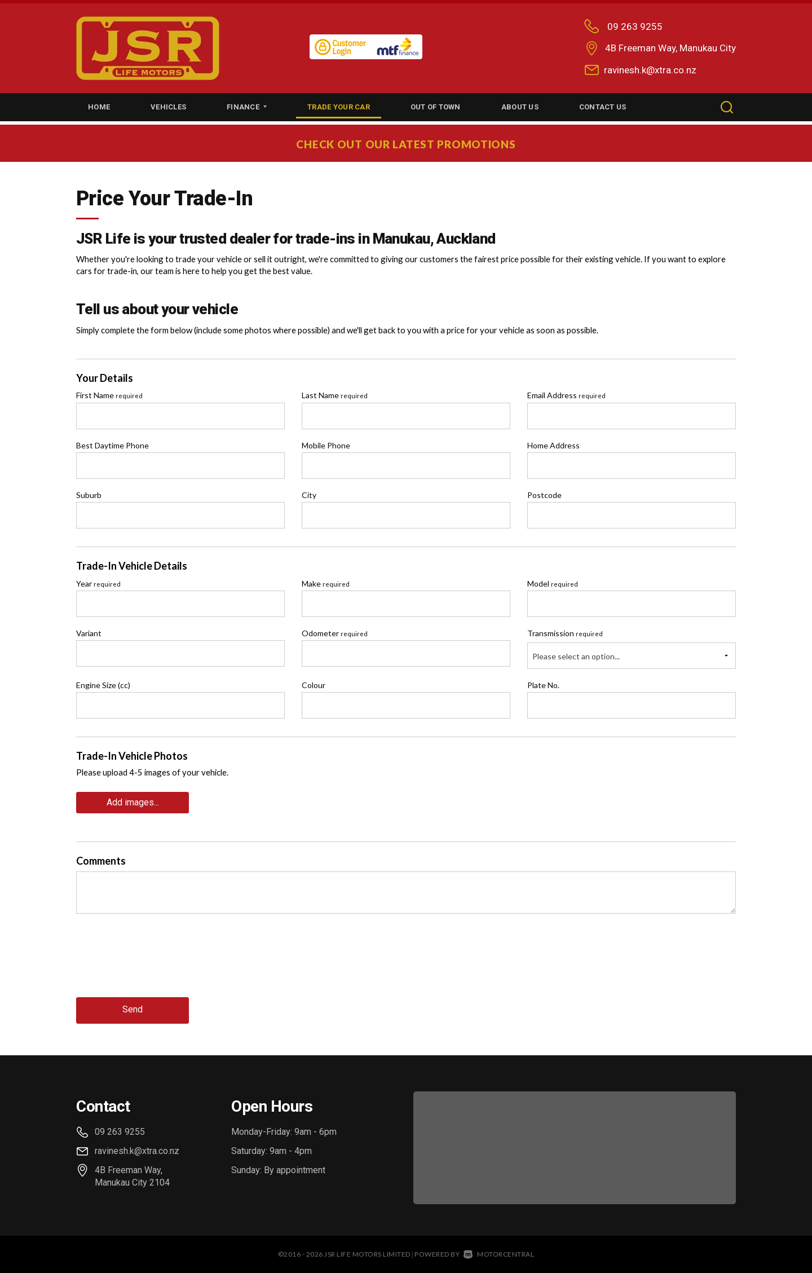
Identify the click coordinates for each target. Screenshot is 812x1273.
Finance (247, 107)
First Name (109, 395)
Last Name (335, 395)
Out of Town (436, 107)
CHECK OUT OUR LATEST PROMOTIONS (406, 143)
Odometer (335, 633)
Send (132, 1007)
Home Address (553, 445)
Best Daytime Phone (112, 445)
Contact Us (602, 107)
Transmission (565, 633)
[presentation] (162, 963)
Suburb (89, 495)
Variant (89, 633)
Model (552, 583)
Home (99, 107)
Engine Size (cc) (103, 685)
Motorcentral (499, 1251)
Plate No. (543, 685)
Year (98, 583)
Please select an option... (576, 656)
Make (326, 583)
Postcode (544, 495)
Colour (313, 685)
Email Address (566, 395)
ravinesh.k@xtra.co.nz (650, 70)
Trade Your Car (338, 107)
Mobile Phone (326, 445)
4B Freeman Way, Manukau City (670, 48)
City (309, 495)
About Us (520, 107)
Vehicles (168, 107)
